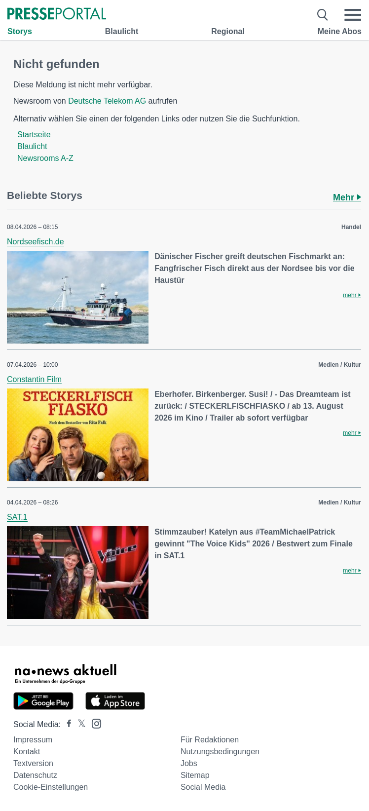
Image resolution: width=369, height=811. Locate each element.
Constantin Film (34, 379)
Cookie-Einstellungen (50, 787)
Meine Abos (340, 31)
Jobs (189, 763)
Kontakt (26, 751)
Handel (351, 227)
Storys (19, 31)
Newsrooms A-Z (45, 158)
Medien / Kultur (339, 364)
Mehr (347, 197)
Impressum (32, 739)
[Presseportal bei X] (79, 724)
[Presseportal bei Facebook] (66, 724)
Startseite (34, 134)
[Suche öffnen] (323, 15)
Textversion (33, 763)
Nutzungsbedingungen (220, 751)
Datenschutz (35, 775)
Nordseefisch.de (35, 241)
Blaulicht (122, 31)
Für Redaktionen (210, 739)
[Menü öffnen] (353, 15)
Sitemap (195, 775)
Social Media (203, 787)
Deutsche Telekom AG (107, 101)
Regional (228, 31)
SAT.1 (17, 517)
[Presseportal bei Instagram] (93, 723)
